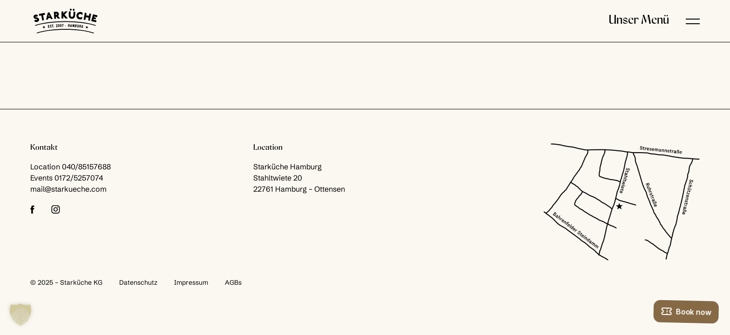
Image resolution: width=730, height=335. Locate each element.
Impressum (191, 282)
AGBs (233, 282)
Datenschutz (138, 282)
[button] (693, 21)
